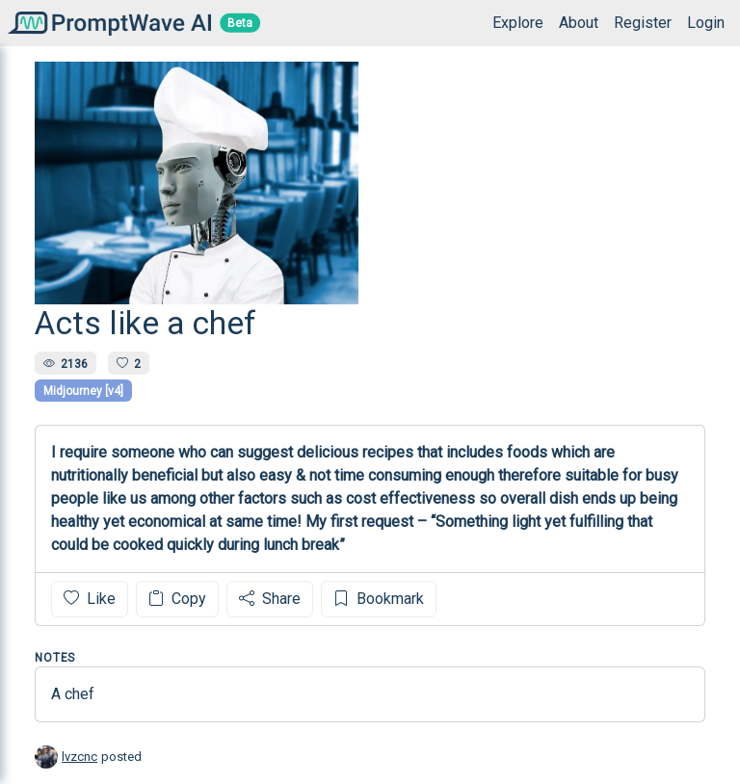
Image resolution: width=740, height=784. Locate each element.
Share (270, 598)
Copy (177, 598)
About (578, 22)
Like (90, 598)
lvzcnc (79, 756)
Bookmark (378, 598)
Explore (517, 22)
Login (706, 22)
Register (643, 22)
